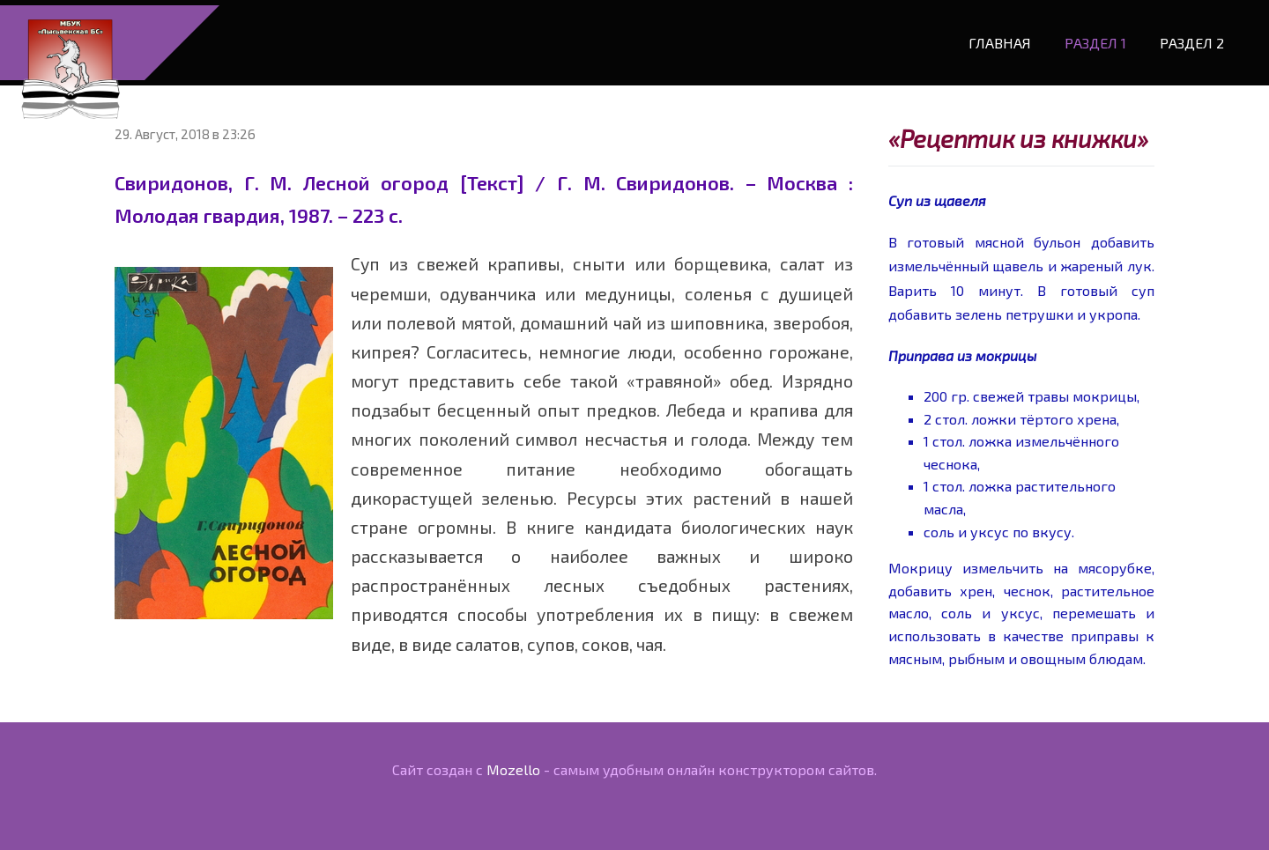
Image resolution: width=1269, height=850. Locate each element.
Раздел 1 (1090, 37)
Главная (994, 37)
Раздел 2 (1186, 37)
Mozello (513, 759)
